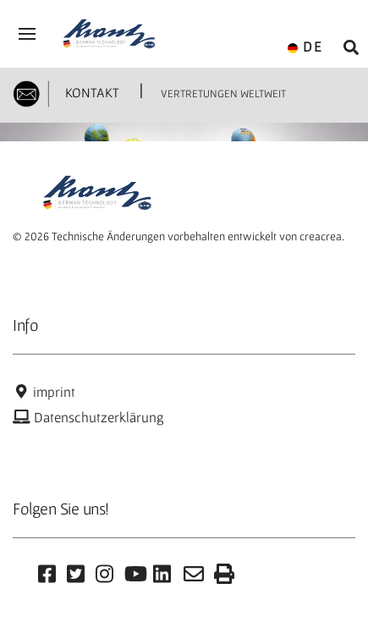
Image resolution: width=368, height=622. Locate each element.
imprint (44, 391)
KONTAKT (90, 92)
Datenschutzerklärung (88, 417)
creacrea (320, 236)
